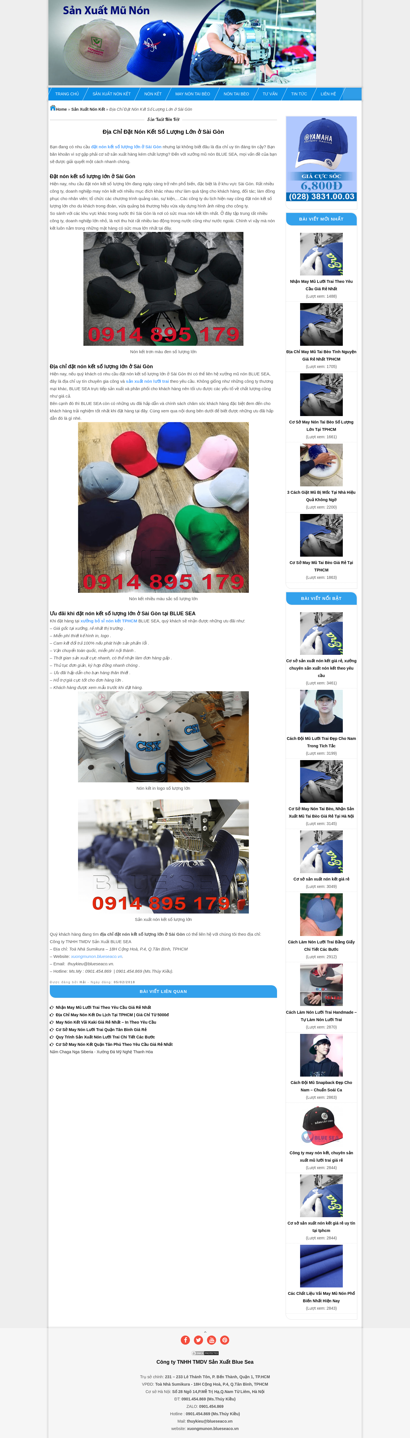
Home (58, 109)
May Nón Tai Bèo (192, 94)
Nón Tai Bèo (236, 94)
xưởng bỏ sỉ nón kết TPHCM (109, 620)
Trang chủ (67, 94)
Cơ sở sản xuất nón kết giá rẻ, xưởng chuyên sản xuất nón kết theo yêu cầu (321, 668)
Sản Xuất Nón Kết (112, 94)
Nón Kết (153, 94)
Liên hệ (328, 94)
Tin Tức (299, 94)
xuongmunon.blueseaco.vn (96, 956)
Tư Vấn (270, 94)
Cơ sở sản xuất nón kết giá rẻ (321, 879)
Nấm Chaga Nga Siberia (71, 1052)
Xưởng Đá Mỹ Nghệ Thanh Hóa (125, 1052)
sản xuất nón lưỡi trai (147, 381)
